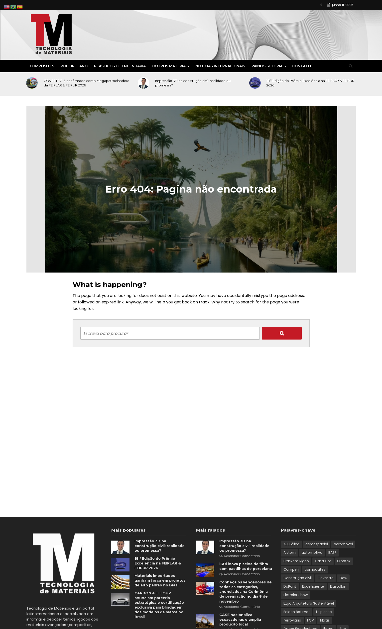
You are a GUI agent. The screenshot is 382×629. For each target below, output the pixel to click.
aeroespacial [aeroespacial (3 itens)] (316, 544)
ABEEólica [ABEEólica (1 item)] (291, 544)
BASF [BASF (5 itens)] (332, 552)
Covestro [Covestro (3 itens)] (326, 577)
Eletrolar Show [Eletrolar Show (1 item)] (295, 594)
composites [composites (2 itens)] (315, 569)
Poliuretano (74, 66)
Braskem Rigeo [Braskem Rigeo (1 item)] (296, 561)
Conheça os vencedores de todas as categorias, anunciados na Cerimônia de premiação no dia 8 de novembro (245, 591)
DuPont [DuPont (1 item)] (289, 586)
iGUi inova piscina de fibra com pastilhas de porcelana (245, 566)
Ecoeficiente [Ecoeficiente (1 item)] (313, 586)
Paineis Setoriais (269, 66)
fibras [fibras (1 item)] (325, 620)
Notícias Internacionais (220, 66)
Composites (42, 66)
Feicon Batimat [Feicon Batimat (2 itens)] (296, 611)
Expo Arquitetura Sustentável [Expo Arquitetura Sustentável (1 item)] (308, 603)
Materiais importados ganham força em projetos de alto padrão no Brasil (159, 580)
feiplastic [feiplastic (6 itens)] (324, 611)
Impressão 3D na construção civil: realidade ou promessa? (193, 83)
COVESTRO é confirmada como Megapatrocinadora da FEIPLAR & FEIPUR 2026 (86, 83)
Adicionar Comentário (242, 556)
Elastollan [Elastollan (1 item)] (338, 586)
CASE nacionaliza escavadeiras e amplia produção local (240, 620)
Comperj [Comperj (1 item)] (291, 569)
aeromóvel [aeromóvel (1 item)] (343, 544)
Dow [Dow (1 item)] (343, 577)
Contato (301, 66)
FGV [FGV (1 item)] (310, 620)
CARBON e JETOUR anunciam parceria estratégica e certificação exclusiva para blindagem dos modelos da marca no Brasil (159, 605)
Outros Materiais (170, 66)
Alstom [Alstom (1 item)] (289, 552)
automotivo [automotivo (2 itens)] (312, 552)
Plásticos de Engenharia (120, 66)
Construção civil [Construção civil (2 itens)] (297, 577)
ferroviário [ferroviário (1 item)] (292, 620)
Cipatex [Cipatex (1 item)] (344, 561)
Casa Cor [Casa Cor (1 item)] (323, 561)
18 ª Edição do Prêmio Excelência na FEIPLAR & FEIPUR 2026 (310, 83)
